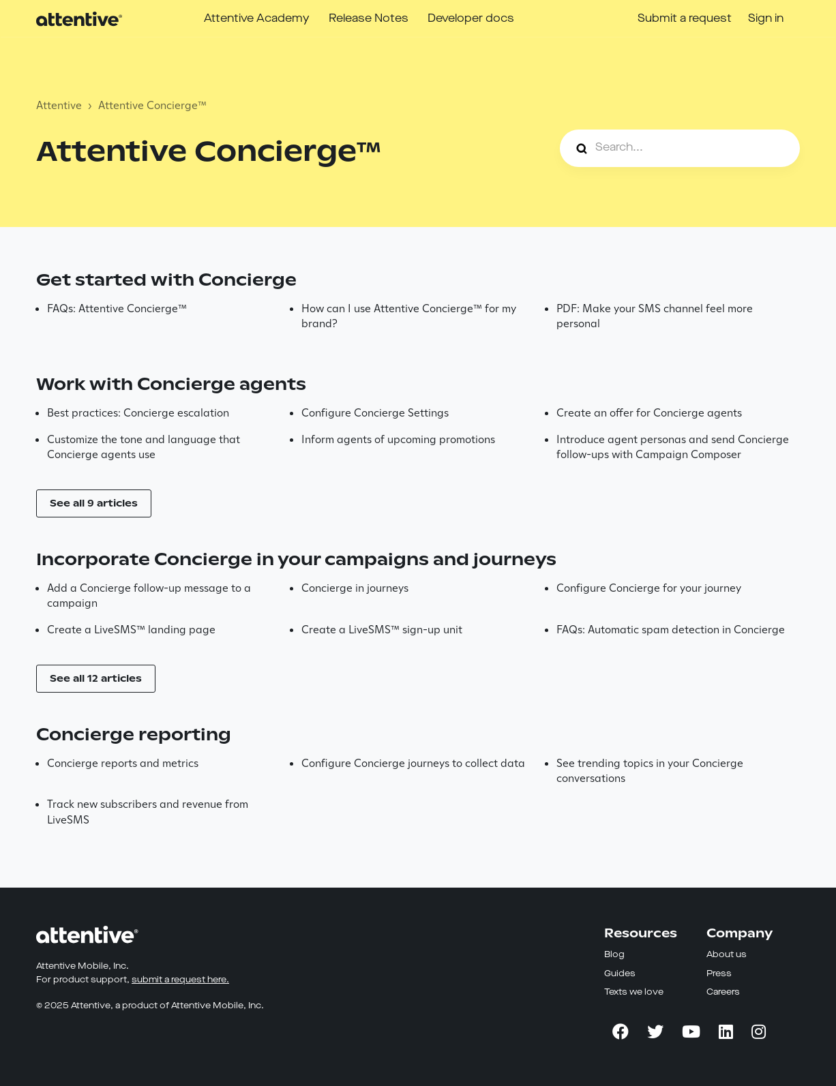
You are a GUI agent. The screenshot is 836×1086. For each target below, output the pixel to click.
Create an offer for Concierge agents (649, 413)
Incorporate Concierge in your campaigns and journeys (296, 559)
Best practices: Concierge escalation (138, 413)
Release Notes (368, 19)
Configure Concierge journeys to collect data (413, 763)
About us (726, 954)
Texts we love (633, 992)
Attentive (59, 105)
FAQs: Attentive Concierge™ (117, 308)
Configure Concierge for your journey (648, 588)
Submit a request (685, 19)
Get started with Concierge (166, 279)
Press (719, 973)
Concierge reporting (133, 734)
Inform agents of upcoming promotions (398, 439)
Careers (723, 992)
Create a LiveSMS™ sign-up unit (381, 629)
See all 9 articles (94, 503)
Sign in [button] (765, 19)
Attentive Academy (257, 19)
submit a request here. (180, 980)
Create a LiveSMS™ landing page (131, 629)
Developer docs (471, 19)
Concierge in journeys (354, 588)
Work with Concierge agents (171, 384)
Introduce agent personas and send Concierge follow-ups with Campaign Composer (672, 447)
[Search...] (680, 148)
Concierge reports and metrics (122, 763)
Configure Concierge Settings (375, 413)
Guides (620, 973)
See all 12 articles (96, 678)
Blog (614, 954)
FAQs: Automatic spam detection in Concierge (670, 629)
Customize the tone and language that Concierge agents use (143, 447)
